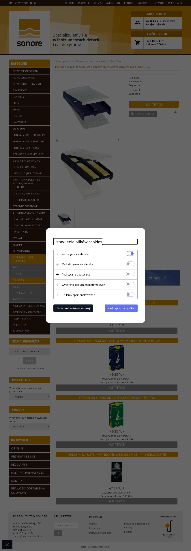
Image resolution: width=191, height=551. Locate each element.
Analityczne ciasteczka (76, 274)
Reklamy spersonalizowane (78, 295)
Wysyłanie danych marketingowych (83, 284)
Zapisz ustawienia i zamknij (73, 308)
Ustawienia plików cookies (77, 241)
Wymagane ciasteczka (75, 254)
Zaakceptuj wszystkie (121, 308)
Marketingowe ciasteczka (77, 264)
